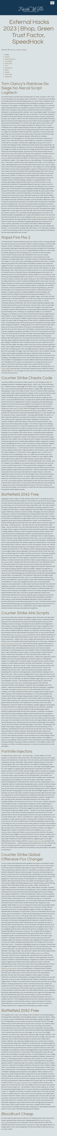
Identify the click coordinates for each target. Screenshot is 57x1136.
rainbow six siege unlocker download (12, 968)
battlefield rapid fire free (23, 689)
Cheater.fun (8, 76)
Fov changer (8, 61)
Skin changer (8, 68)
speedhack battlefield (30, 832)
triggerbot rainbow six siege (36, 841)
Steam (7, 70)
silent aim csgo (40, 953)
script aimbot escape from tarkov (22, 1082)
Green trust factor (10, 59)
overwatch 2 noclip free (21, 635)
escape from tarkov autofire (9, 709)
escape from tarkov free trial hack (11, 643)
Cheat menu (8, 63)
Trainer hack (8, 74)
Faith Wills (31, 9)
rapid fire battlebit (18, 408)
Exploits (7, 57)
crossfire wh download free (44, 217)
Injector (7, 72)
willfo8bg (24, 50)
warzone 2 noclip (21, 406)
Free (6, 65)
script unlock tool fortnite (19, 250)
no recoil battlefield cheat (41, 276)
